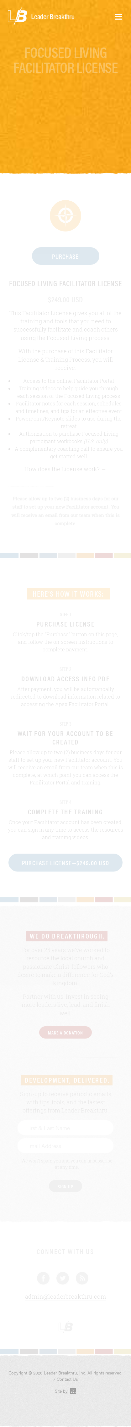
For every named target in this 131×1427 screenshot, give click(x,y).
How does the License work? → (65, 469)
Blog (82, 1278)
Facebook (43, 1278)
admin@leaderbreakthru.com (65, 1296)
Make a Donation (65, 1032)
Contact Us (67, 1379)
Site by (65, 1391)
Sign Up (65, 1186)
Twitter (62, 1278)
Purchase (65, 256)
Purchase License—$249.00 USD (65, 862)
